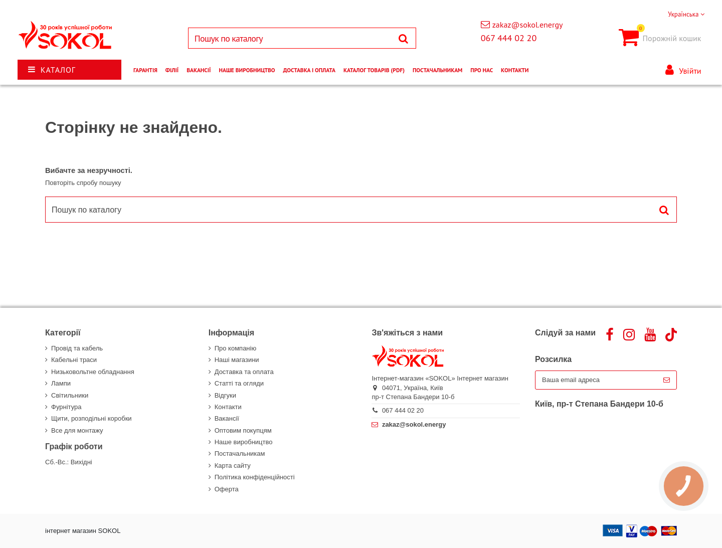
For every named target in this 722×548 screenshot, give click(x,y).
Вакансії (227, 418)
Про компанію (236, 348)
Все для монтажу (77, 430)
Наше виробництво (244, 442)
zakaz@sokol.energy (527, 25)
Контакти (228, 407)
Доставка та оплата (244, 372)
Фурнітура (66, 407)
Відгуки (225, 395)
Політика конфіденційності (255, 477)
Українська (686, 14)
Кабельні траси (74, 359)
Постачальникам (240, 453)
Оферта (227, 489)
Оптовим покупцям (243, 430)
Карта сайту (233, 465)
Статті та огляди (239, 383)
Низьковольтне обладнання (92, 372)
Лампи (61, 383)
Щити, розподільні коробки (91, 418)
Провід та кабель (77, 348)
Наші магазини (237, 359)
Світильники (69, 395)
